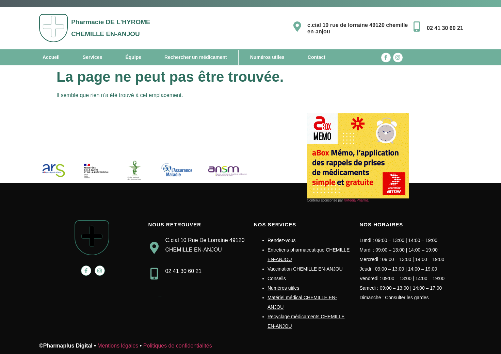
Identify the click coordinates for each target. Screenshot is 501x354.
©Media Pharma (356, 200)
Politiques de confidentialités (177, 346)
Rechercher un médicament (195, 57)
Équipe (133, 57)
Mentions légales (117, 346)
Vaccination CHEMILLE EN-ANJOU (305, 269)
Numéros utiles (267, 57)
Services (92, 57)
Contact (316, 57)
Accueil (51, 57)
